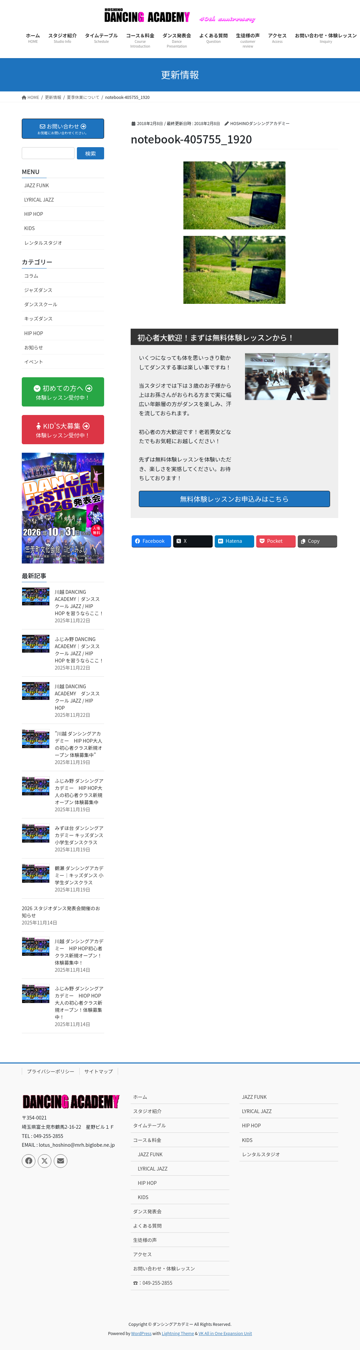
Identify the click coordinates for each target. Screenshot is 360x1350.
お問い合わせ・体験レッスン (164, 1268)
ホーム (140, 1096)
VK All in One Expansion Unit (225, 1333)
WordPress (141, 1333)
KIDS (29, 228)
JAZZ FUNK (36, 185)
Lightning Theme (178, 1333)
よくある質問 (147, 1225)
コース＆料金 (147, 1140)
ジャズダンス (38, 290)
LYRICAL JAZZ (39, 199)
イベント (33, 361)
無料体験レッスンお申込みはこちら (234, 499)
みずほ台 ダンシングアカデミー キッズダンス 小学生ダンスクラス (79, 835)
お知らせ (33, 347)
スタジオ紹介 (147, 1111)
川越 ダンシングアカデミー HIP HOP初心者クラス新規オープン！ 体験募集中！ (79, 952)
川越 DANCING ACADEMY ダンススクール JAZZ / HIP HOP (77, 697)
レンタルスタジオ (43, 242)
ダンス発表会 (147, 1211)
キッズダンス (38, 318)
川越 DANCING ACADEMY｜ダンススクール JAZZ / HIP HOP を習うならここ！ (79, 602)
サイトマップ (98, 1071)
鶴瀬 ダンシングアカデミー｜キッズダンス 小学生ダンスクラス (79, 875)
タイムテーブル (149, 1125)
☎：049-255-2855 (152, 1282)
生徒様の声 (145, 1239)
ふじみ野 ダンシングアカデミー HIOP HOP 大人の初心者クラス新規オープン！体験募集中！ (79, 1002)
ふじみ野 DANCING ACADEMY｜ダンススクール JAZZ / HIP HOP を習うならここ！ (79, 650)
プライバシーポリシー (51, 1071)
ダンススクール (41, 304)
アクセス (142, 1254)
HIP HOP (33, 213)
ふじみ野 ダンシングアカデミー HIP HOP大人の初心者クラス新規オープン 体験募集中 (79, 791)
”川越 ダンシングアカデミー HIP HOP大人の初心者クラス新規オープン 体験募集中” (78, 744)
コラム (31, 275)
